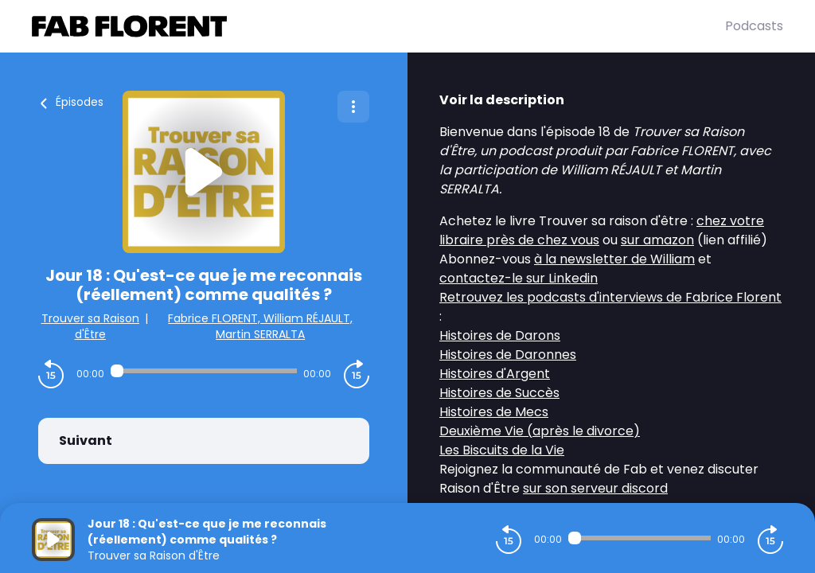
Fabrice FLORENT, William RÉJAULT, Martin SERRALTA (260, 326)
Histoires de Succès (499, 393)
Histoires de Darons (499, 335)
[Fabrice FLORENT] (378, 26)
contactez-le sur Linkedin (518, 278)
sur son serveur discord (595, 488)
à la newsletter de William (614, 259)
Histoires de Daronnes (507, 354)
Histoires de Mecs (493, 412)
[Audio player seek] (204, 371)
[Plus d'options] (353, 107)
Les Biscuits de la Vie (501, 450)
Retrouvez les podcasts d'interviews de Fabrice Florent (610, 297)
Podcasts (754, 26)
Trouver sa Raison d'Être (90, 326)
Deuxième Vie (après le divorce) (539, 431)
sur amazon (657, 240)
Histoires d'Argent (494, 373)
